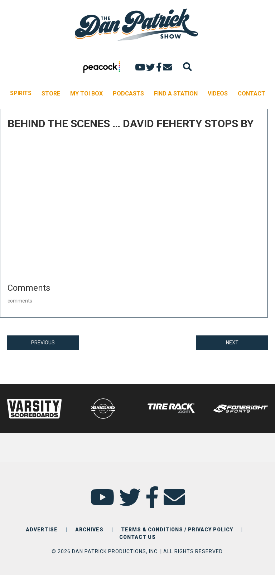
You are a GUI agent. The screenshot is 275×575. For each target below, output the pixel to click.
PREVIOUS (43, 342)
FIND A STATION (176, 93)
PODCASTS (128, 93)
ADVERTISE (42, 529)
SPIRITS (21, 93)
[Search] (187, 66)
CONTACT (251, 93)
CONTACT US (137, 537)
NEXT (232, 342)
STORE (51, 93)
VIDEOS (218, 93)
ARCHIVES (89, 529)
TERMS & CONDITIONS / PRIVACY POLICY (177, 529)
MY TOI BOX (86, 93)
